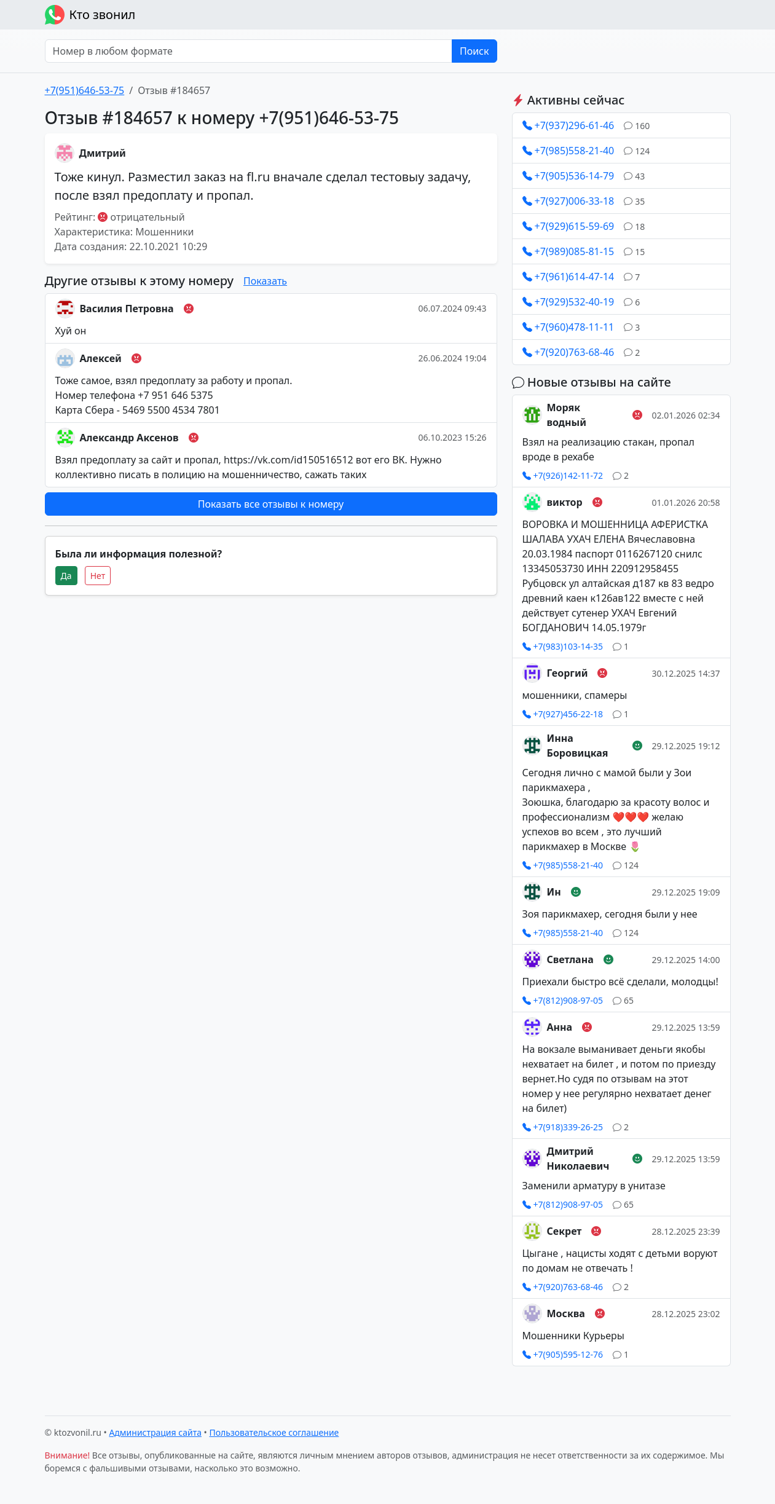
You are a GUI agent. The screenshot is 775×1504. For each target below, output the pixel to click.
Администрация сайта (155, 1432)
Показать (265, 281)
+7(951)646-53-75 (85, 90)
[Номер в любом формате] (248, 51)
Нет (98, 575)
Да (66, 575)
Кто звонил (90, 15)
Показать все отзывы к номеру (271, 504)
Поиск (474, 51)
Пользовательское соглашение (274, 1432)
